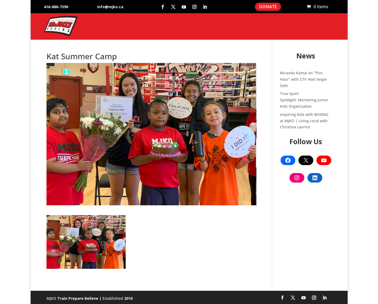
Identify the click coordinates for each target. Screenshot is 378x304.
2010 (128, 298)
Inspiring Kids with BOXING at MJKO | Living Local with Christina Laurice (304, 121)
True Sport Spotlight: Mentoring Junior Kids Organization (304, 100)
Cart (300, 7)
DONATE (268, 7)
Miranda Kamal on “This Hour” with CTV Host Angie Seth (303, 79)
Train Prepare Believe (77, 298)
